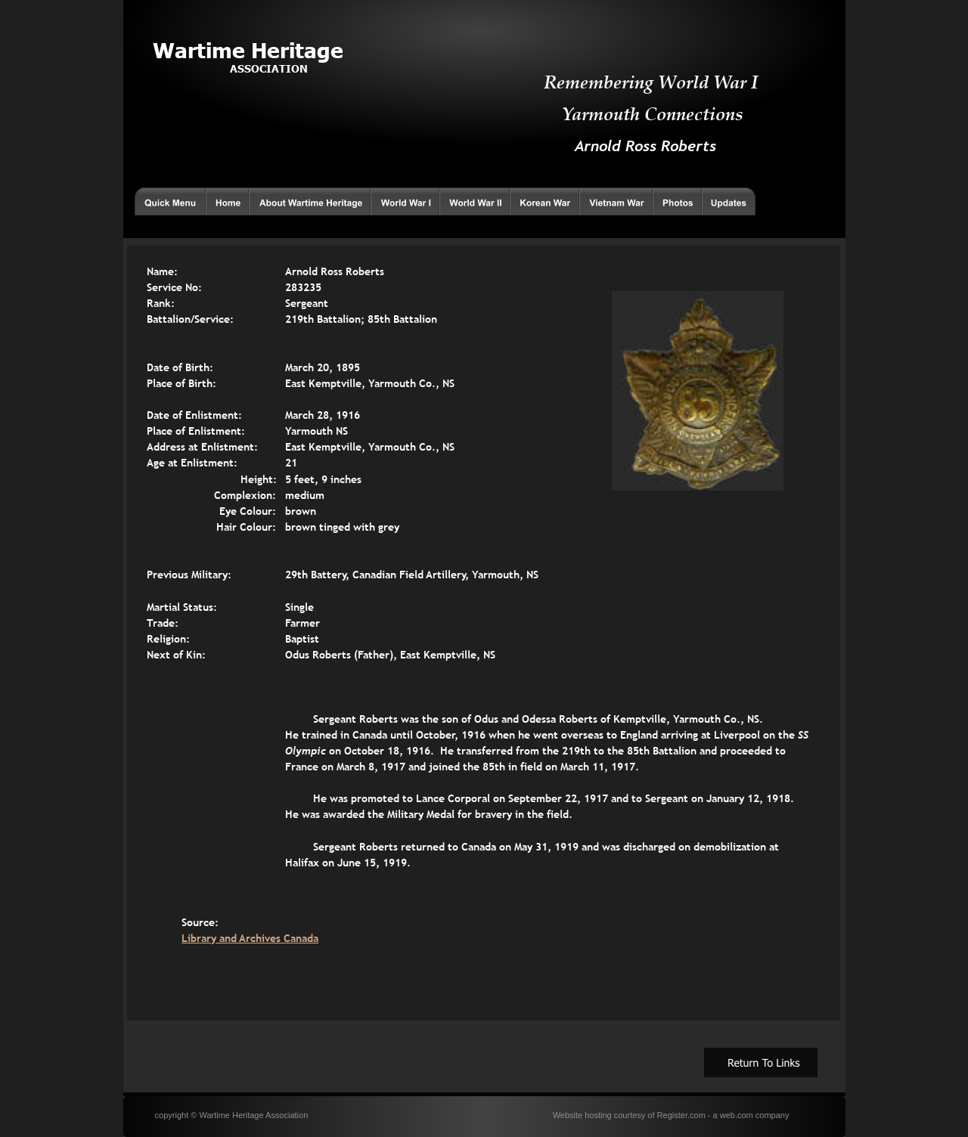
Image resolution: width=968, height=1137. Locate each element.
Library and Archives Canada (250, 938)
